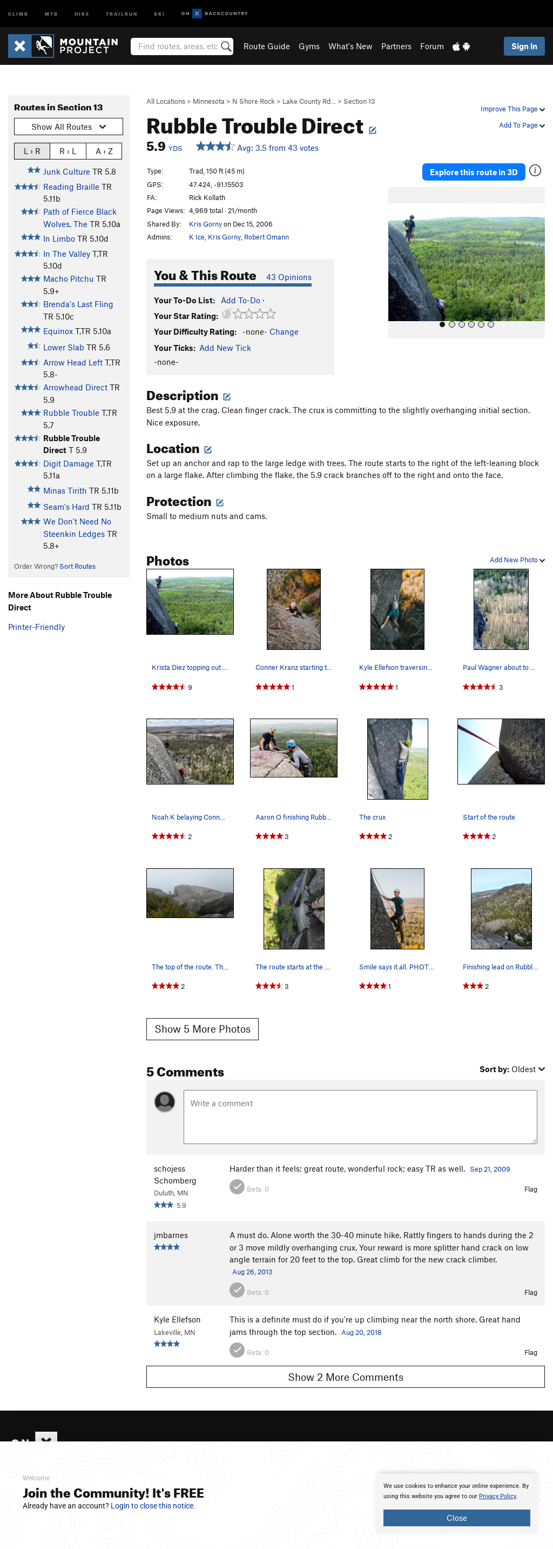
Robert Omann (266, 236)
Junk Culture (66, 171)
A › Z (104, 150)
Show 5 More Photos (202, 1028)
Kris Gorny (205, 224)
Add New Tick (225, 348)
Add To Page (522, 125)
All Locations (165, 101)
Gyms (309, 46)
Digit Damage (68, 463)
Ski (159, 13)
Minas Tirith (65, 490)
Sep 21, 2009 (490, 1169)
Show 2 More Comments (345, 1377)
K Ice (197, 236)
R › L (67, 150)
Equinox (58, 331)
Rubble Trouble (71, 412)
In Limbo (59, 238)
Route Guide (267, 46)
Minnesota (209, 101)
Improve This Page (513, 108)
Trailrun (122, 13)
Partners (396, 46)
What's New (350, 46)
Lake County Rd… (309, 101)
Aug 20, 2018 (361, 1332)
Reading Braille (71, 186)
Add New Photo (517, 559)
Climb (18, 13)
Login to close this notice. (153, 1505)
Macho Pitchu (68, 278)
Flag (530, 1189)
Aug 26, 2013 (252, 1271)
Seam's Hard (66, 506)
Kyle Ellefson (177, 1319)
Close (457, 1518)
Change (284, 331)
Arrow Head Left (73, 362)
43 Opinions (289, 277)
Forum (432, 46)
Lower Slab (63, 347)
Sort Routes (77, 566)
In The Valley (66, 253)
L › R (32, 150)
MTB (51, 13)
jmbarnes (171, 1235)
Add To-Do (240, 300)
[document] (456, 1503)
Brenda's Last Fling (78, 304)
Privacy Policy (497, 1496)
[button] (399, 262)
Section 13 (359, 101)
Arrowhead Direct (75, 387)
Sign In (524, 46)
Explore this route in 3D (474, 172)
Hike (82, 13)
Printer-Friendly (36, 626)
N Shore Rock (253, 101)
